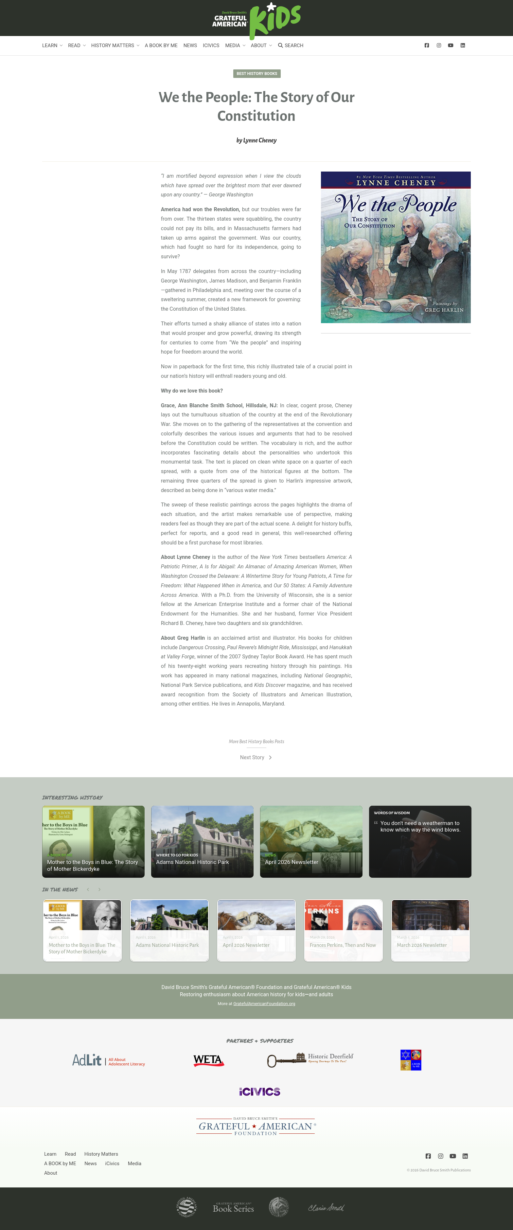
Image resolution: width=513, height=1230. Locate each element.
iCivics (211, 45)
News (190, 45)
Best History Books (257, 73)
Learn (49, 45)
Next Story (256, 757)
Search (290, 45)
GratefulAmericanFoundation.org (264, 1003)
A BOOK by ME (161, 45)
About (259, 45)
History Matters (112, 45)
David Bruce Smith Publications (445, 1170)
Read (74, 45)
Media (232, 45)
